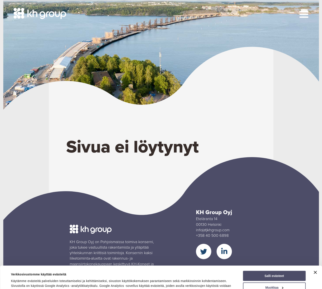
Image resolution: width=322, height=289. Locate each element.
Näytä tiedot (20, 280)
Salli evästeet (274, 255)
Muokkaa (274, 266)
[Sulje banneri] (315, 251)
